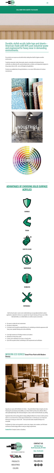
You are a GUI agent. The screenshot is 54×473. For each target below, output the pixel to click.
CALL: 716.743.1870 (38, 451)
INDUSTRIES (15, 464)
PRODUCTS (15, 461)
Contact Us (8, 429)
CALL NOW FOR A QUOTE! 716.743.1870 (27, 10)
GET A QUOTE (38, 456)
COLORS (15, 468)
